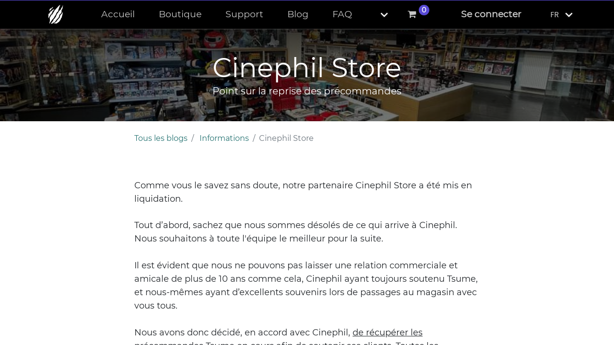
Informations (224, 138)
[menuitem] (118, 14)
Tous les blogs (161, 138)
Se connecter (491, 14)
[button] (376, 14)
